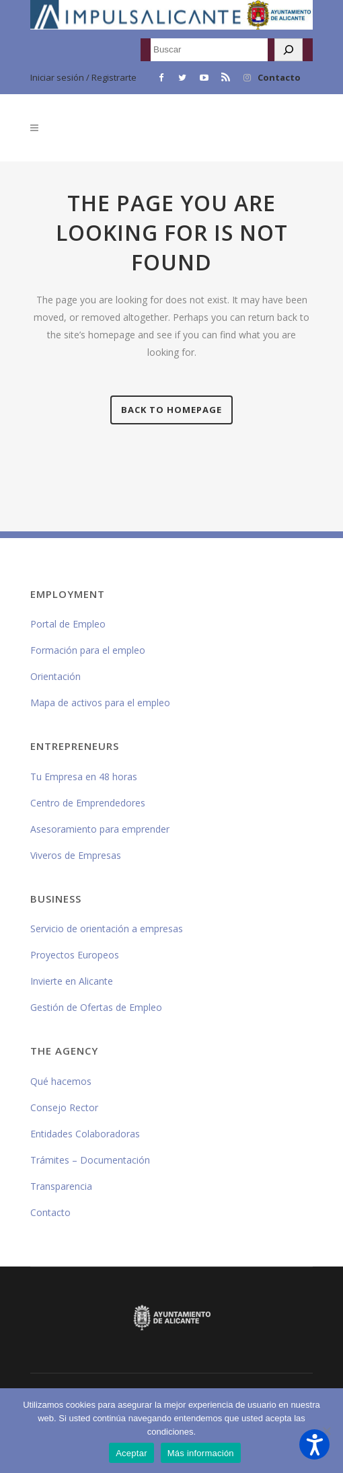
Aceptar (131, 1453)
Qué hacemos (60, 1081)
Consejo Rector (64, 1107)
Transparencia (61, 1186)
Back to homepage (171, 410)
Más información (200, 1453)
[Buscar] (288, 49)
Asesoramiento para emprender (99, 829)
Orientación (55, 676)
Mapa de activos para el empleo (100, 702)
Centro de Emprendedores (87, 802)
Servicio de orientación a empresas (106, 928)
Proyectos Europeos (74, 954)
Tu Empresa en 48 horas (83, 776)
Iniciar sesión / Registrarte (83, 77)
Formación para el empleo (87, 650)
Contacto (279, 77)
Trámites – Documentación (90, 1160)
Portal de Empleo (68, 623)
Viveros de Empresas (75, 855)
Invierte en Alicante (71, 981)
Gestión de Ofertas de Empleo (96, 1007)
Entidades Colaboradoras (85, 1133)
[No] (326, 1430)
